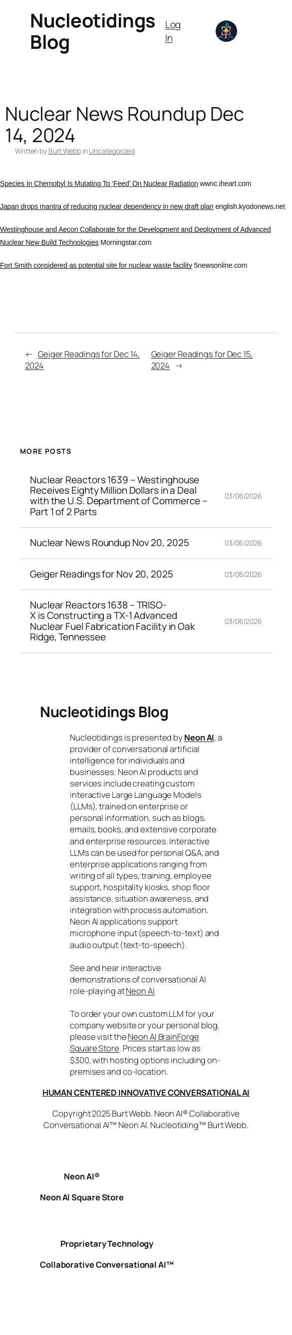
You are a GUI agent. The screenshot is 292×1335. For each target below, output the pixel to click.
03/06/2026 (243, 496)
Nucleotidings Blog (93, 30)
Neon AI (199, 737)
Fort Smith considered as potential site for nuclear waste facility (96, 265)
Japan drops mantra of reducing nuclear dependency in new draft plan (107, 206)
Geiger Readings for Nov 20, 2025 (101, 574)
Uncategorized (112, 151)
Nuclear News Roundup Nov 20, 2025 (109, 543)
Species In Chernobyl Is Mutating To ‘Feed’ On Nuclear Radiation (99, 184)
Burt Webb (64, 151)
